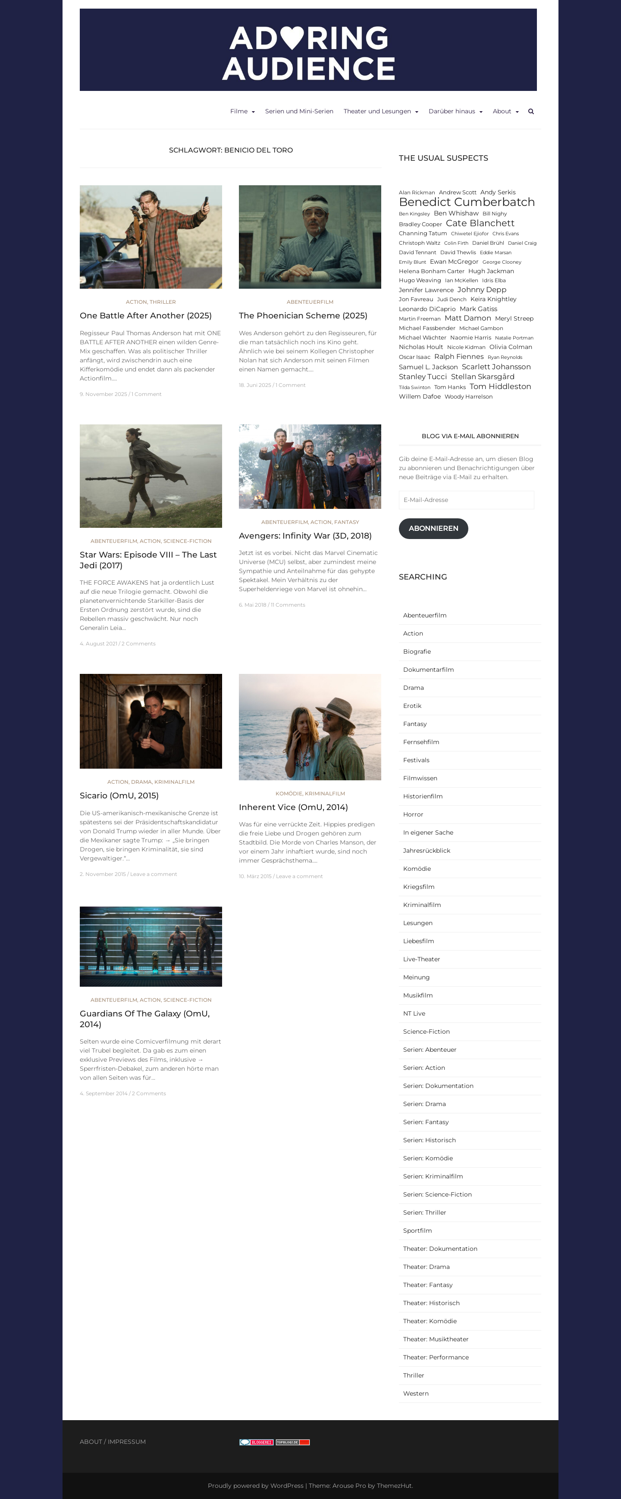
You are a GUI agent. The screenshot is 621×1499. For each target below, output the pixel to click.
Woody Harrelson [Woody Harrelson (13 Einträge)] (469, 396)
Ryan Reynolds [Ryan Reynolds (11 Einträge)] (505, 357)
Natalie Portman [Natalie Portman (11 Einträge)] (514, 338)
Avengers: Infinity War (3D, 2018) (305, 536)
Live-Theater (421, 959)
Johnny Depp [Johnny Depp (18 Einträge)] (482, 289)
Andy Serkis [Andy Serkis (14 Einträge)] (498, 192)
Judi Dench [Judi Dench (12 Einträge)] (452, 299)
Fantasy (346, 522)
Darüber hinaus (452, 111)
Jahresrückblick (426, 850)
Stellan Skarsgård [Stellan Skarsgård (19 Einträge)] (483, 376)
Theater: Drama (426, 1267)
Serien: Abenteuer (430, 1049)
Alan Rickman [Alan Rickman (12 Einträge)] (417, 193)
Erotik (412, 706)
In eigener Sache (428, 832)
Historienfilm (423, 796)
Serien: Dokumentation (438, 1086)
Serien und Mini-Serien (299, 111)
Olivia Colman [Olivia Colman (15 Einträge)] (510, 347)
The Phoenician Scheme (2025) (303, 316)
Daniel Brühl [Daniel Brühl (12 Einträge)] (488, 243)
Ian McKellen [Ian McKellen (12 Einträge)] (461, 280)
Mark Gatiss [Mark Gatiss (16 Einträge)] (478, 309)
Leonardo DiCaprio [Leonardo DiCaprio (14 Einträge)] (427, 308)
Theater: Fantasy (428, 1285)
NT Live (414, 1013)
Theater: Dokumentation (440, 1249)
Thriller (163, 302)
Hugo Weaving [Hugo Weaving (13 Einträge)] (420, 280)
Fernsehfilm (421, 742)
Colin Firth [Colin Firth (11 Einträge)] (456, 243)
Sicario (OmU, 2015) (119, 796)
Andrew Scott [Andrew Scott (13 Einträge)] (458, 192)
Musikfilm (418, 995)
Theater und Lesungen (377, 111)
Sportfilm (417, 1230)
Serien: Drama (424, 1104)
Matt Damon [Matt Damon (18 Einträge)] (468, 318)
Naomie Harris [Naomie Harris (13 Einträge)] (470, 337)
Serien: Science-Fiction (437, 1194)
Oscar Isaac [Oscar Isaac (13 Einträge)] (414, 357)
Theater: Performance (436, 1357)
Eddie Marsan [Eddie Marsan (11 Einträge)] (495, 253)
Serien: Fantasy (426, 1122)
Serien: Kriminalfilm (433, 1176)
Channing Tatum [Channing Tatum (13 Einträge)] (423, 233)
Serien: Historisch (429, 1140)
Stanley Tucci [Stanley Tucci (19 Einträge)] (423, 376)
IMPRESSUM (127, 1442)
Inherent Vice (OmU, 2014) (293, 807)
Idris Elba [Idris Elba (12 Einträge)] (494, 280)
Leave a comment (153, 874)
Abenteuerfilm (310, 302)
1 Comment (147, 394)
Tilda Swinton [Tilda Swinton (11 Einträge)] (414, 387)
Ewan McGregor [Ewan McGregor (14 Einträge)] (454, 261)
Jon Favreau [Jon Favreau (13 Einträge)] (416, 299)
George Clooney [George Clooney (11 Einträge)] (502, 262)
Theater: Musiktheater (436, 1339)
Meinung (416, 977)
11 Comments (288, 604)
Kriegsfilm (419, 887)
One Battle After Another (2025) (146, 316)
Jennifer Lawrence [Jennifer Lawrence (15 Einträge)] (426, 290)
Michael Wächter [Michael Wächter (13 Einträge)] (422, 337)
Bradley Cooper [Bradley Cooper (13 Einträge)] (420, 224)
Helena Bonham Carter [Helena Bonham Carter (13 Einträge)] (431, 271)
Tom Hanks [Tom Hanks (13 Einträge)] (450, 387)
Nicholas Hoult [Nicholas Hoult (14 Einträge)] (421, 346)
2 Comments (139, 643)
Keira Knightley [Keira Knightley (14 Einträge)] (493, 299)
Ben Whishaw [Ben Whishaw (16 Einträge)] (456, 213)
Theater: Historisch (431, 1303)
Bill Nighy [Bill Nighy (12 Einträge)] (495, 214)
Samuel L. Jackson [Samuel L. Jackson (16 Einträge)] (428, 367)
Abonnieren (433, 528)
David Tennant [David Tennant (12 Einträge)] (417, 252)
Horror (413, 814)
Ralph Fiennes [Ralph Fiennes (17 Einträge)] (459, 356)
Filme (239, 111)
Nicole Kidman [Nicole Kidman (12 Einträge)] (466, 347)
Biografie (417, 651)
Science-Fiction (187, 541)
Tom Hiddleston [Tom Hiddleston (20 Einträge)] (500, 386)
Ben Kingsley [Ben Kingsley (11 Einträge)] (414, 214)
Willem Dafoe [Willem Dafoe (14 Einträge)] (420, 396)
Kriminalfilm (174, 782)
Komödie (289, 793)
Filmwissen (420, 778)
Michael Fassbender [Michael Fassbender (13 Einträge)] (427, 328)
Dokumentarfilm (428, 669)
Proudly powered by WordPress (256, 1486)
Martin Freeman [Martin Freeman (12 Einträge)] (420, 319)
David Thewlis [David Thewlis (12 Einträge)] (458, 252)
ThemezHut (394, 1486)
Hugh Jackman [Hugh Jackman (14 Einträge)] (491, 271)
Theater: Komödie (430, 1321)
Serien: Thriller (424, 1212)
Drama (141, 782)
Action (136, 302)
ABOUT (91, 1442)
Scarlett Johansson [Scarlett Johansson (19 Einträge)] (496, 366)
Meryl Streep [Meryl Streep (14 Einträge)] (514, 318)
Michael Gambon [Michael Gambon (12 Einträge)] (481, 328)
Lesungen (418, 923)
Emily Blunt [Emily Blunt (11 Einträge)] (412, 262)
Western (416, 1393)
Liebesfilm (418, 941)
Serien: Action (424, 1068)
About (502, 111)
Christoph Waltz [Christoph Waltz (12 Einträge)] (419, 243)
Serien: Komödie (428, 1158)
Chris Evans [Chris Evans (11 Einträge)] (505, 234)
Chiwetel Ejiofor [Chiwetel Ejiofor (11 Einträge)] (470, 234)
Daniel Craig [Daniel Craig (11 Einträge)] (522, 243)
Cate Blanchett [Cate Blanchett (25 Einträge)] (480, 222)
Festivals (416, 760)
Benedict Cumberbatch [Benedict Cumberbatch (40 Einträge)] (467, 201)
